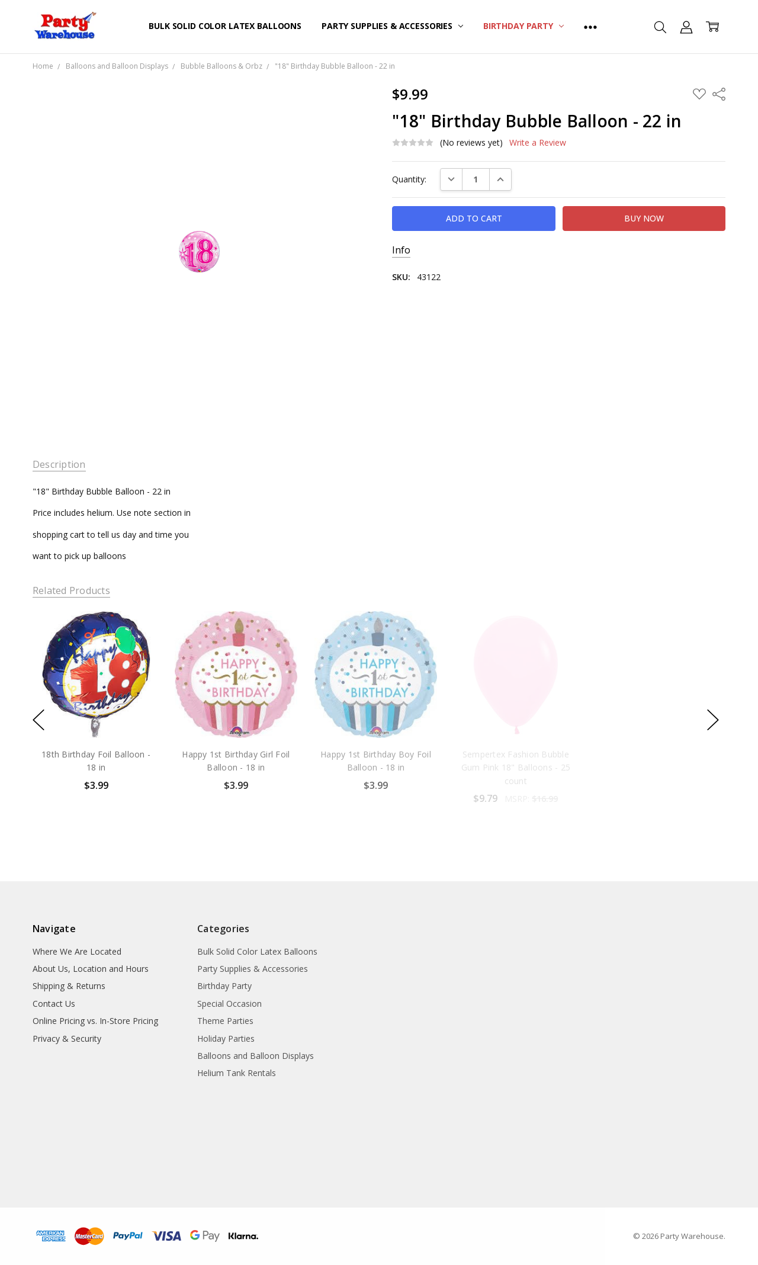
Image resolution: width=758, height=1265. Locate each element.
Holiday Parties (226, 1038)
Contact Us (54, 1003)
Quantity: (409, 179)
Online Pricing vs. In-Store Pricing (95, 1020)
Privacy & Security (67, 1038)
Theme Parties (225, 1020)
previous (38, 719)
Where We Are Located (77, 951)
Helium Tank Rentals (236, 1072)
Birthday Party (523, 25)
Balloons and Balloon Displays (255, 1055)
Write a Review (537, 142)
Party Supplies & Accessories (392, 25)
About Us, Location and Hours (91, 968)
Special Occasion (229, 1003)
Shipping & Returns (69, 985)
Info (401, 250)
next (713, 719)
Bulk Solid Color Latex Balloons (225, 25)
